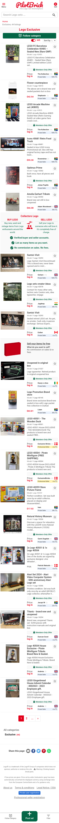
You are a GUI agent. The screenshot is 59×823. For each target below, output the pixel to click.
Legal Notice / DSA (46, 787)
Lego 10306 (38, 586)
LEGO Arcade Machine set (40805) (38, 106)
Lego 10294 (38, 617)
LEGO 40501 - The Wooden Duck (36, 420)
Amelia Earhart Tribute (38, 194)
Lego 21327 (38, 369)
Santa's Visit (33, 312)
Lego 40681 (38, 144)
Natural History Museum (39, 516)
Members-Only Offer (42, 70)
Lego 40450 (38, 197)
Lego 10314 (38, 86)
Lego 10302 (38, 171)
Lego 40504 (38, 461)
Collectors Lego (29, 216)
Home (5, 21)
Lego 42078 (38, 287)
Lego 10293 (38, 258)
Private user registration (29, 793)
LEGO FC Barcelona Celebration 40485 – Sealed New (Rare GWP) (39, 49)
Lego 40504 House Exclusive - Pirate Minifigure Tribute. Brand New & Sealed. (37, 650)
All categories (11, 729)
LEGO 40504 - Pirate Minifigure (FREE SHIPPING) (37, 456)
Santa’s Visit (33, 255)
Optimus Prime (34, 167)
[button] (4, 5)
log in (30, 76)
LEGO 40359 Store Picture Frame (36, 488)
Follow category (29, 35)
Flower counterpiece (37, 83)
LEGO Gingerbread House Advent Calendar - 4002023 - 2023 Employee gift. (39, 684)
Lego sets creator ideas (39, 284)
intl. (39, 40)
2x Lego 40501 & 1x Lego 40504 (37, 549)
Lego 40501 (38, 424)
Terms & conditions (24, 787)
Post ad (29, 815)
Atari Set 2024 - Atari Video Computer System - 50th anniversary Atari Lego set (39, 578)
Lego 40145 (38, 398)
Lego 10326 (38, 519)
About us (7, 787)
